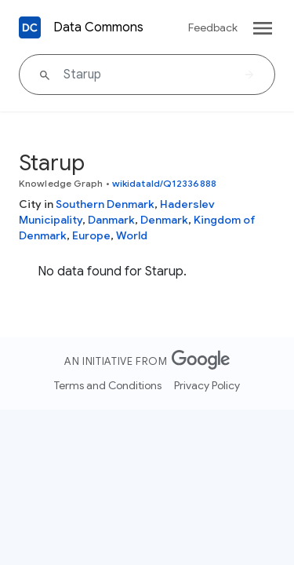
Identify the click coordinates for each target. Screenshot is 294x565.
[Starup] (147, 74)
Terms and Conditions (108, 385)
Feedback (213, 27)
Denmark (164, 220)
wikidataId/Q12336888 (164, 183)
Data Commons (98, 27)
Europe (91, 235)
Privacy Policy (207, 385)
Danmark (111, 220)
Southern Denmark (105, 204)
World (131, 235)
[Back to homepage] (30, 27)
